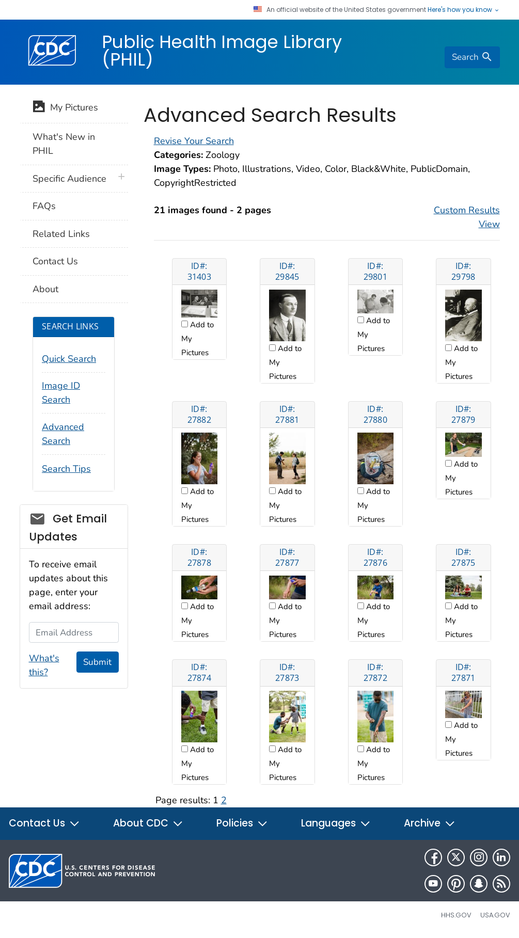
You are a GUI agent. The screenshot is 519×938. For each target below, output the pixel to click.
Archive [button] (429, 823)
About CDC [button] (148, 823)
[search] (472, 57)
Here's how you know (464, 9)
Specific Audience (69, 178)
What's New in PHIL (64, 144)
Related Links (61, 234)
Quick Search (69, 359)
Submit (97, 662)
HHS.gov (456, 915)
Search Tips (66, 469)
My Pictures (65, 108)
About (45, 289)
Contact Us (55, 261)
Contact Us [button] (44, 823)
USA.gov (495, 915)
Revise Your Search (194, 141)
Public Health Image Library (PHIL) (222, 50)
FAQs (44, 206)
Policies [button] (242, 823)
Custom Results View (467, 217)
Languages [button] (336, 823)
